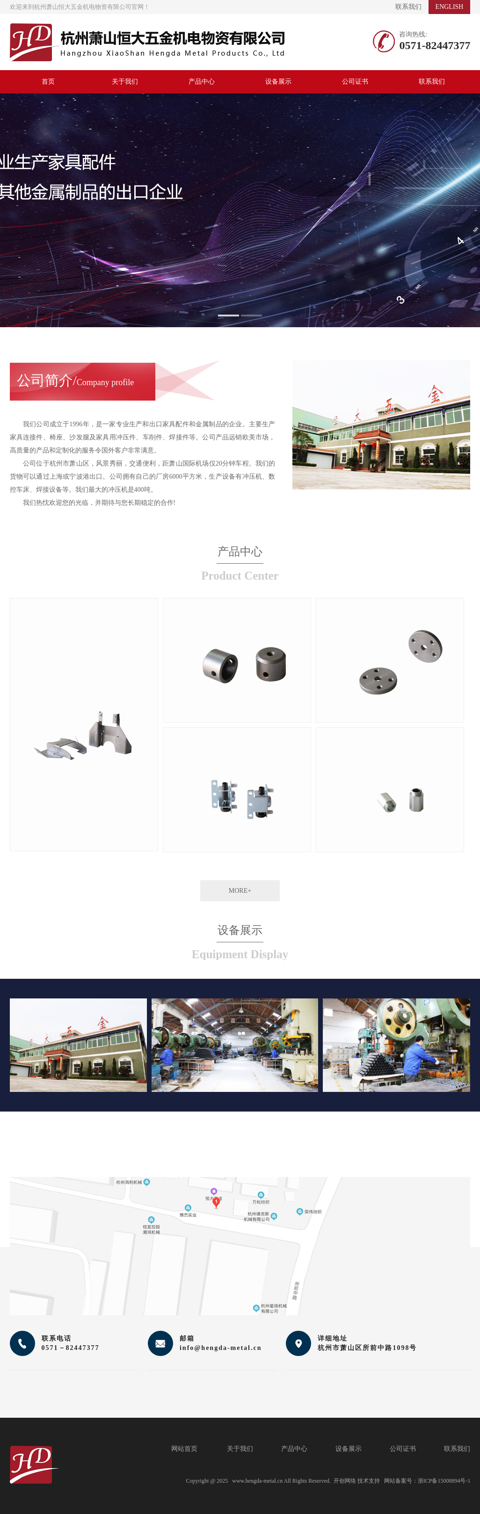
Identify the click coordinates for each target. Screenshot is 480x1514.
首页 (48, 81)
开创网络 (345, 1481)
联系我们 (408, 6)
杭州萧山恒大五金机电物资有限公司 (147, 42)
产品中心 (202, 81)
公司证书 (355, 81)
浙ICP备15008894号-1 (444, 1481)
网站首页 (184, 1448)
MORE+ (240, 890)
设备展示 (278, 81)
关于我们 (125, 81)
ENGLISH (450, 6)
